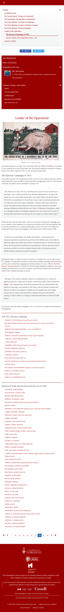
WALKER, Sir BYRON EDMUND (15, 517)
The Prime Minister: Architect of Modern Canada (21, 25)
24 (39, 535)
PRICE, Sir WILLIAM (11, 491)
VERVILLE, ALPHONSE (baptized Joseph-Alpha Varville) (22, 514)
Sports (6, 88)
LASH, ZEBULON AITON (13, 459)
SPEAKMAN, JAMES (11, 507)
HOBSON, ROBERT (11, 437)
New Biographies (9, 58)
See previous (17, 78)
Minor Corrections (10, 63)
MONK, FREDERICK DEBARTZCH (16, 485)
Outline (5, 10)
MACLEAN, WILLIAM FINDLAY (15, 358)
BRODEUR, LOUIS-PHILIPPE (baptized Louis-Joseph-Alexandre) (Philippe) (28, 408)
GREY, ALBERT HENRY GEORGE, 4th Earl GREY (20, 431)
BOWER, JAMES (10, 405)
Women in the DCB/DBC (12, 99)
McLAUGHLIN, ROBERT (13, 478)
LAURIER (49, 166)
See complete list (11, 102)
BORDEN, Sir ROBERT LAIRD (14, 399)
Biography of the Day (11, 67)
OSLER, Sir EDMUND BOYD (14, 488)
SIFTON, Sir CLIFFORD (12, 501)
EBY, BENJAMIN (18, 71)
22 (31, 535)
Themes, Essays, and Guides (14, 85)
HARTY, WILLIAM (11, 434)
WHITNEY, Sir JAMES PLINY (14, 520)
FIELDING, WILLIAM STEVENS (15, 421)
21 (27, 535)
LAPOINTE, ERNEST (11, 355)
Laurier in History (10, 41)
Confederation (9, 95)
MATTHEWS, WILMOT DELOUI (15, 472)
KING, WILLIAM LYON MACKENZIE (17, 450)
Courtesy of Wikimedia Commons (33, 162)
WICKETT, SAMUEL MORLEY (15, 523)
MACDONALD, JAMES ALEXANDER (17, 466)
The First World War (11, 92)
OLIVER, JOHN (10, 364)
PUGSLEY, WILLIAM (11, 494)
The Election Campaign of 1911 (17, 34)
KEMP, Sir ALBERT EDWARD (14, 447)
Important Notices (25, 607)
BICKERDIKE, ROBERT (12, 332)
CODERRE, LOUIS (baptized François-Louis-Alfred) (21, 345)
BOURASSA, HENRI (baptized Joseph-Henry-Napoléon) (22, 402)
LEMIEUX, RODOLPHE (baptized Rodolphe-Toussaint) (21, 462)
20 (23, 535)
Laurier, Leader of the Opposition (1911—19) (21, 38)
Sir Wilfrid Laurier (10, 13)
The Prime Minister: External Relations (17, 28)
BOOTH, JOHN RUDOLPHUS (14, 396)
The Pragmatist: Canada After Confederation (19, 19)
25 (43, 535)
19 (19, 535)
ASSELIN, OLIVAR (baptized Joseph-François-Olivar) (21, 320)
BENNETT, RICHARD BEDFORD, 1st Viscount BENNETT (23, 329)
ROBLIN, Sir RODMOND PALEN (15, 377)
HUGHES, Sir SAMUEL (12, 440)
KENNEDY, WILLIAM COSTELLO (16, 351)
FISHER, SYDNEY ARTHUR (14, 424)
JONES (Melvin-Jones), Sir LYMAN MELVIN (18, 444)
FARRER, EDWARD (11, 418)
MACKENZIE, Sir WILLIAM (14, 469)
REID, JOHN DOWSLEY (12, 374)
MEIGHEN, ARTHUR (11, 482)
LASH (54, 229)
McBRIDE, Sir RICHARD (13, 475)
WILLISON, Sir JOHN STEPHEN (15, 526)
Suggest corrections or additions (47, 604)
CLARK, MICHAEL (11, 342)
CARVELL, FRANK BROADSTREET (16, 339)
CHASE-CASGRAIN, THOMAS (14, 412)
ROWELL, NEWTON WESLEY (14, 498)
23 (35, 535)
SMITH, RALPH (10, 504)
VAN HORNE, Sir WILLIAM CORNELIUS (18, 510)
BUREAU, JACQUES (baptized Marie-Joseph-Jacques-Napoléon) (24, 335)
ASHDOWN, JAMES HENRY (14, 389)
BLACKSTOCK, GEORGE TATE (15, 392)
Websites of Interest (38, 607)
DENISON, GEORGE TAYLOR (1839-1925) (18, 415)
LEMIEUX (50, 266)
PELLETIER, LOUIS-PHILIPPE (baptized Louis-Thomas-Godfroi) (25, 367)
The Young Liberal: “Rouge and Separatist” (19, 16)
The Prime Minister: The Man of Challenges (19, 22)
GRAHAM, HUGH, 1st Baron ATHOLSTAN (18, 428)
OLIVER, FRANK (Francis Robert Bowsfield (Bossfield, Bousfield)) (25, 361)
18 (15, 535)
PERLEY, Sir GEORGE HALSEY (15, 371)
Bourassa (42, 208)
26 (47, 535)
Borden (25, 211)
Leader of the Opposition (12, 31)
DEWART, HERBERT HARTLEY (15, 348)
